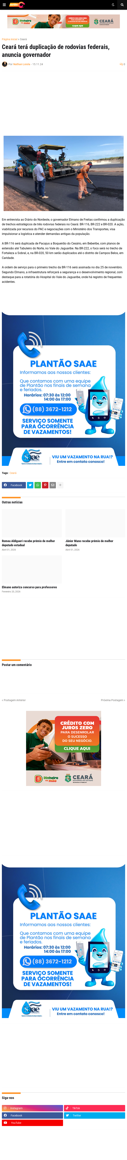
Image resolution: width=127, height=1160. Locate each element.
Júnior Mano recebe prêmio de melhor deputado (89, 543)
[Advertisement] (60, 101)
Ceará (23, 39)
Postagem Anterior (15, 700)
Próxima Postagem (112, 700)
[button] (4, 5)
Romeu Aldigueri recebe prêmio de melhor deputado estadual (28, 543)
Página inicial (9, 39)
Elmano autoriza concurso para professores (29, 587)
